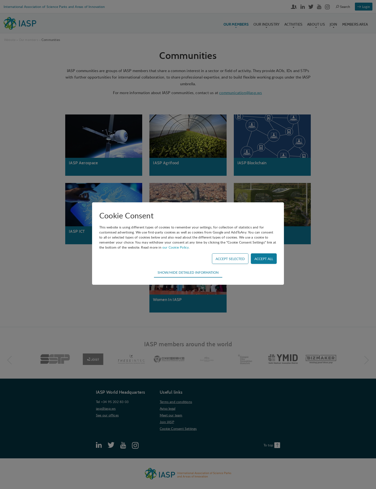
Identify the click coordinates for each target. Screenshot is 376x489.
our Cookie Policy (175, 247)
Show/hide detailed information (188, 272)
